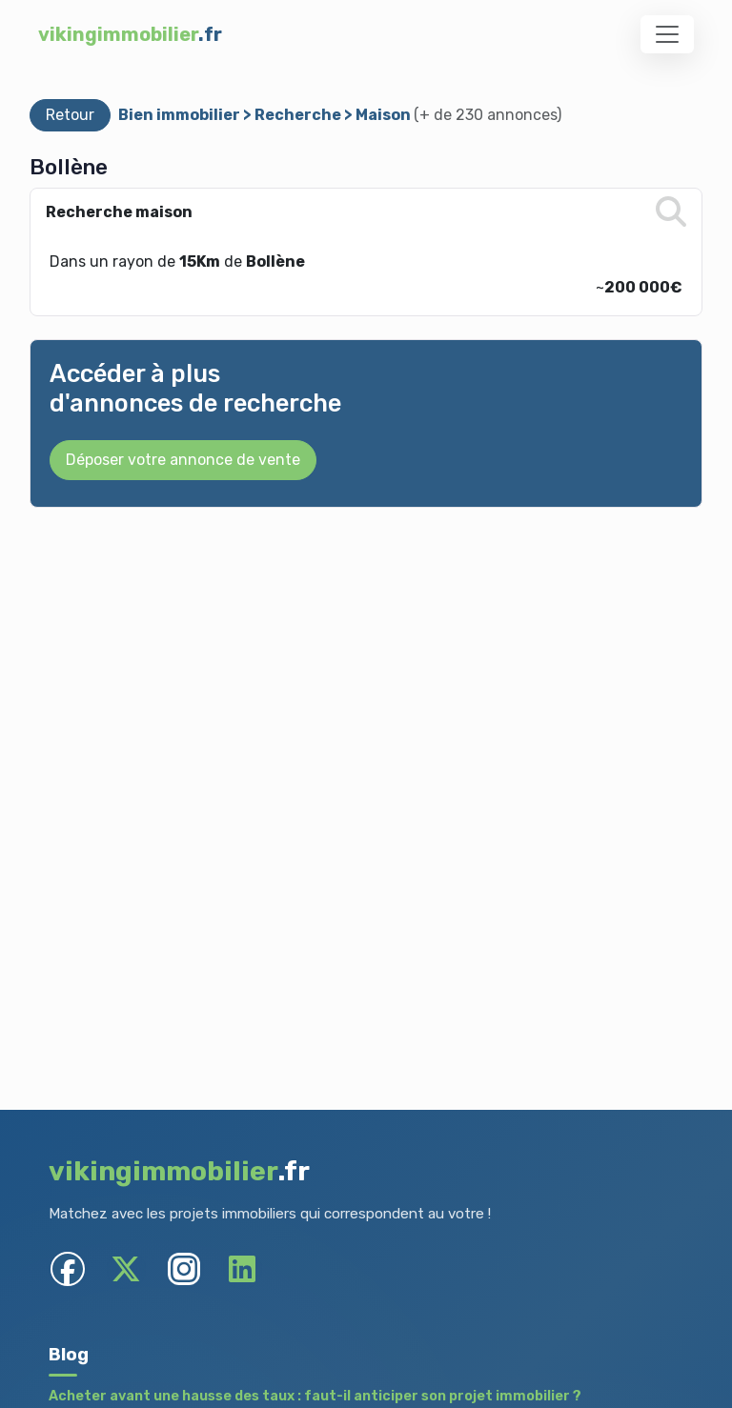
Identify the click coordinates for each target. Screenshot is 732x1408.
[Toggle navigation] (667, 34)
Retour (70, 115)
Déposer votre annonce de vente (183, 460)
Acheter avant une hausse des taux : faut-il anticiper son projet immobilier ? (315, 1396)
